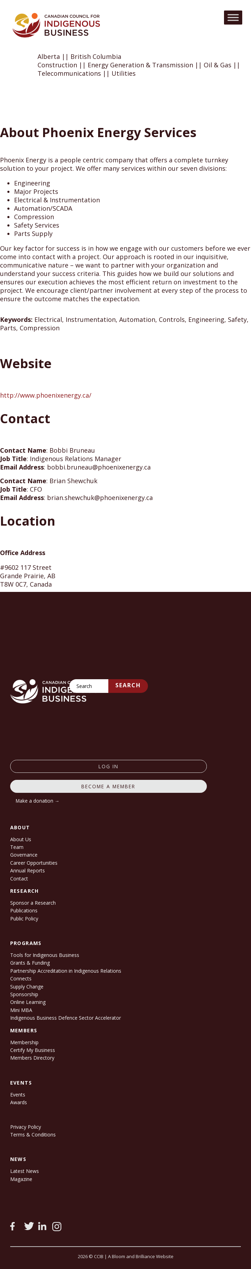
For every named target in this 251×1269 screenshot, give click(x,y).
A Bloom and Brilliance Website (141, 1256)
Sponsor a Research (33, 902)
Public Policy (24, 918)
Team (16, 847)
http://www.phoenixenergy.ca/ (45, 395)
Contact (19, 878)
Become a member (108, 786)
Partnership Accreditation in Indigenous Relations (65, 970)
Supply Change (26, 986)
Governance (24, 854)
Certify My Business (32, 1050)
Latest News (24, 1171)
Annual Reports (27, 870)
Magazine (21, 1179)
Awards (18, 1102)
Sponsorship (24, 994)
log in (108, 766)
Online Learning (28, 1002)
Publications (24, 910)
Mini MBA (21, 1010)
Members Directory (32, 1057)
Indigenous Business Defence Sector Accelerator (65, 1017)
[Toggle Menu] (233, 17)
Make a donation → (38, 800)
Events (17, 1094)
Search (128, 685)
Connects (21, 978)
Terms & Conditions (33, 1134)
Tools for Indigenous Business (44, 955)
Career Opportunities (33, 862)
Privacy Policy (25, 1126)
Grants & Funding (30, 962)
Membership (24, 1042)
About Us (20, 839)
